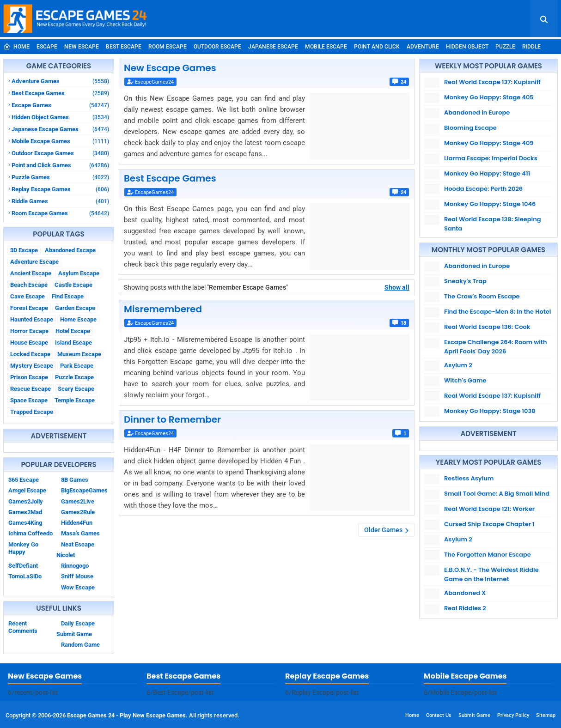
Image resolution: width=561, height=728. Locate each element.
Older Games (383, 530)
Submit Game (74, 634)
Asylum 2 (458, 365)
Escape (47, 46)
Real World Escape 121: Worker (489, 508)
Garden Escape (75, 307)
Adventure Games (60, 81)
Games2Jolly (25, 501)
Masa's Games (80, 533)
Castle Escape (73, 284)
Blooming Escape (470, 127)
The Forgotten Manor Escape (487, 554)
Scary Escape (76, 388)
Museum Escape (79, 354)
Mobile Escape (326, 46)
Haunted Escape (31, 319)
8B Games (74, 479)
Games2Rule (78, 512)
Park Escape (76, 365)
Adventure (423, 46)
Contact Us (438, 715)
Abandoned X (465, 592)
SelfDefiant (23, 565)
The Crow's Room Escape (482, 296)
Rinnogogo (75, 565)
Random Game (80, 644)
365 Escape (23, 479)
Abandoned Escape (70, 250)
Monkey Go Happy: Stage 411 (487, 173)
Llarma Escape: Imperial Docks (490, 158)
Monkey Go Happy (23, 548)
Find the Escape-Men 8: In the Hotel (497, 311)
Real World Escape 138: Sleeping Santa (492, 224)
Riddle (531, 46)
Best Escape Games (60, 93)
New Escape (81, 46)
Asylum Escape (78, 273)
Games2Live (77, 501)
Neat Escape (77, 544)
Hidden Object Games (60, 117)
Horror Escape (29, 331)
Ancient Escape (30, 273)
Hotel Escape (72, 331)
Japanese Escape (273, 46)
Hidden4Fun (76, 522)
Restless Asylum (469, 478)
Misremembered (163, 309)
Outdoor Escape (217, 46)
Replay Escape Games (60, 189)
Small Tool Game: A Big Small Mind (496, 493)
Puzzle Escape (74, 377)
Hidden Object (467, 46)
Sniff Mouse (77, 576)
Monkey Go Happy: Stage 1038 (490, 410)
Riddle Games (60, 201)
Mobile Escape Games (60, 141)
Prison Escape (29, 377)
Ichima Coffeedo (30, 533)
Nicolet (65, 555)
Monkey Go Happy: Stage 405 (489, 97)
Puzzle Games (60, 177)
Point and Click (377, 46)
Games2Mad (25, 512)
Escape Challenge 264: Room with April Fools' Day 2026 (495, 347)
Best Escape (123, 46)
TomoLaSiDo (25, 576)
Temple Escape (75, 400)
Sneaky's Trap (465, 281)
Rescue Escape (30, 388)
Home (16, 46)
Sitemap (545, 715)
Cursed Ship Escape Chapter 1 (489, 524)
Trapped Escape (31, 411)
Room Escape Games (60, 213)
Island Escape (73, 342)
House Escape (29, 342)
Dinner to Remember (172, 419)
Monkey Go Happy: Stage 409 (489, 143)
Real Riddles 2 (465, 608)
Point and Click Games (60, 165)
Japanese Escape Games (60, 129)
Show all (396, 287)
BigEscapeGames (84, 490)
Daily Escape (78, 623)
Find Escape (68, 296)
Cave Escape (27, 296)
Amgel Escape (27, 490)
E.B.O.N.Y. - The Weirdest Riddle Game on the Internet (491, 574)
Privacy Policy (513, 715)
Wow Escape (78, 587)
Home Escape (78, 319)
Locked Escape (30, 354)
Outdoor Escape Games (60, 153)
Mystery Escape (31, 365)
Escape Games (60, 105)
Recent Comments (22, 627)
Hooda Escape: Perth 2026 (483, 188)
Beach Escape (29, 284)
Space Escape (29, 400)
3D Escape (24, 250)
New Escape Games (170, 67)
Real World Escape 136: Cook (487, 326)
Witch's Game (465, 380)
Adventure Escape (34, 261)
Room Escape (167, 46)
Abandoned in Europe (477, 112)
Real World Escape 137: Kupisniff (492, 82)
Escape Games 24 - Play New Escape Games (126, 715)
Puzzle (505, 46)
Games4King (25, 522)
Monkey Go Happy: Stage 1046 (490, 204)
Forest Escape (29, 307)
